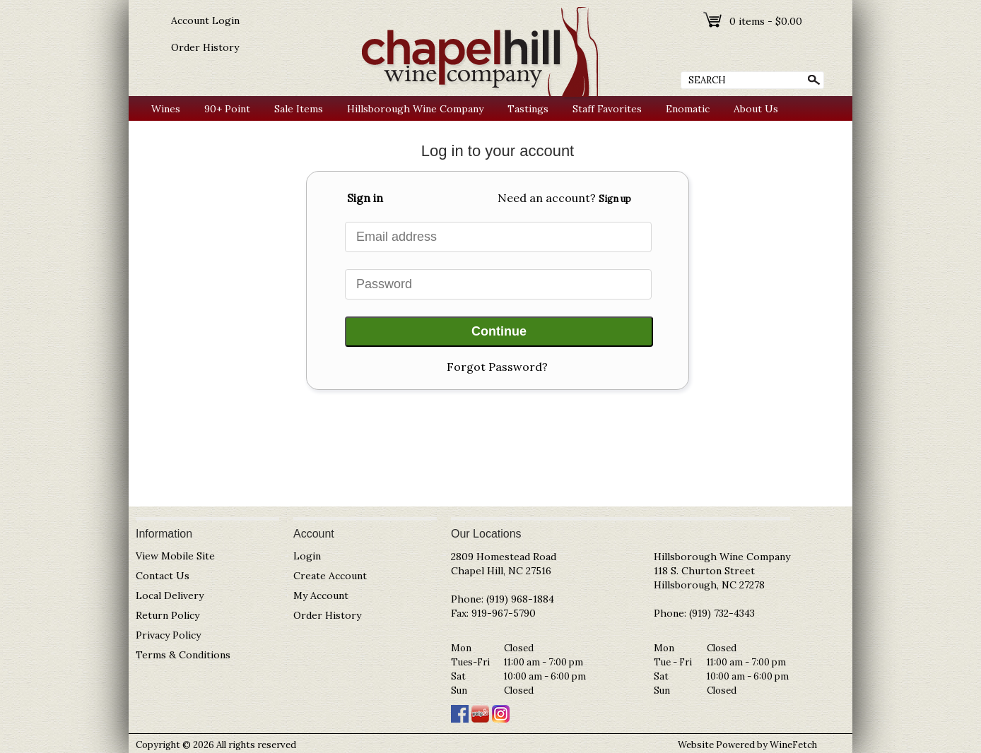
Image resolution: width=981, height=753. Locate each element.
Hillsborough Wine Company (415, 108)
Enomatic (688, 108)
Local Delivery (170, 595)
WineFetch (793, 745)
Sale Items (298, 108)
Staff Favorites (607, 108)
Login (307, 556)
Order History (205, 47)
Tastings (527, 108)
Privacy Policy (168, 635)
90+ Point (223, 109)
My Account (320, 595)
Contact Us (162, 575)
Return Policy (167, 615)
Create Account (330, 575)
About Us (752, 109)
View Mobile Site (175, 556)
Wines (162, 109)
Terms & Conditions (183, 654)
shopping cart (713, 19)
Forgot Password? (497, 367)
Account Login (205, 20)
